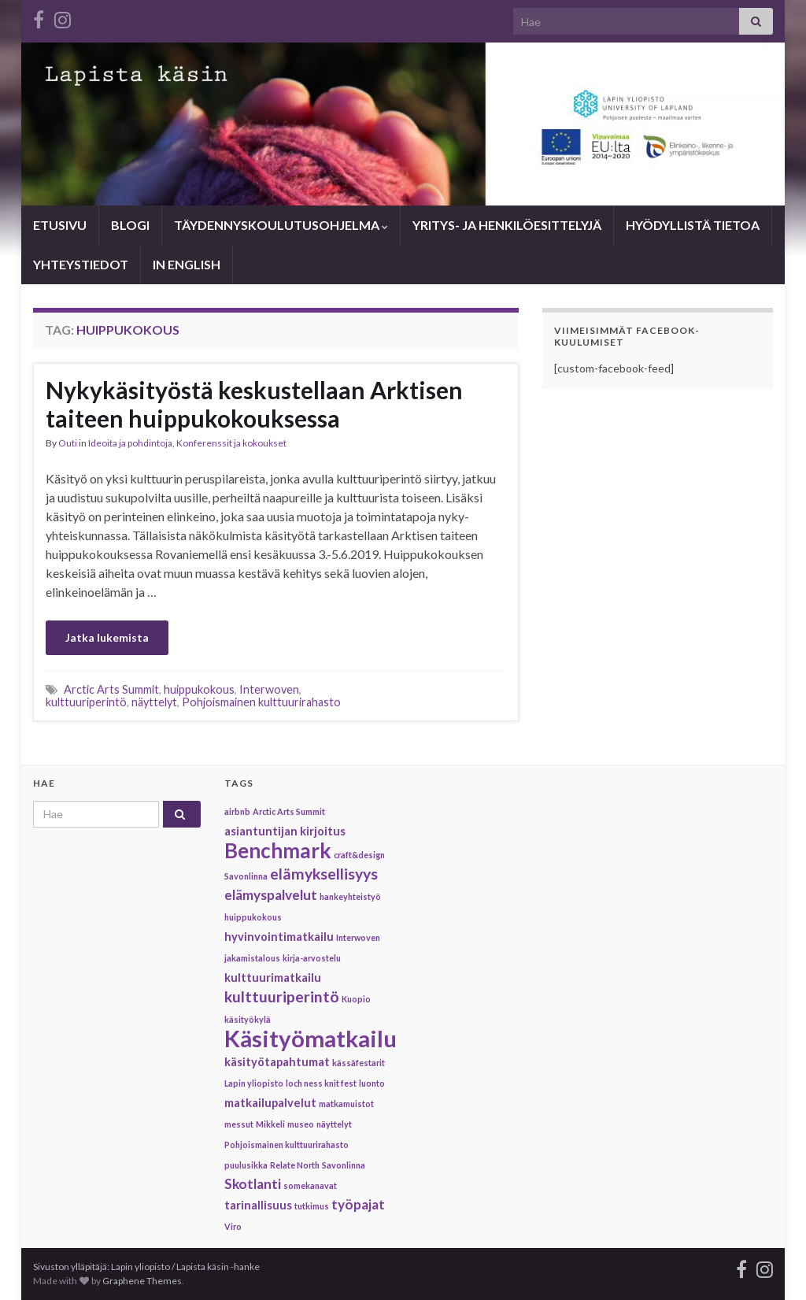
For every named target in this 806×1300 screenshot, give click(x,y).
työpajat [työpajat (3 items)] (358, 1204)
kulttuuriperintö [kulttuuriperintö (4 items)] (281, 996)
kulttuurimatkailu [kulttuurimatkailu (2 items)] (272, 977)
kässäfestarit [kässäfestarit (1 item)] (358, 1062)
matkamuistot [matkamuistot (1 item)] (346, 1103)
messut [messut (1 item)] (238, 1124)
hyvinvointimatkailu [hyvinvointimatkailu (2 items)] (279, 936)
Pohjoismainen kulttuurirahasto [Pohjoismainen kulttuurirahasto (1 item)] (286, 1144)
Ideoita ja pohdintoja (130, 443)
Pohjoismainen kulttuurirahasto (261, 702)
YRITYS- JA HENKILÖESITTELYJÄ (506, 224)
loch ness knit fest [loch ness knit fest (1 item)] (321, 1083)
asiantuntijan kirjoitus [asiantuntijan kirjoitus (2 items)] (285, 831)
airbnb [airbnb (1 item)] (237, 811)
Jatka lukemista (107, 637)
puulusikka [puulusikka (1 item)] (246, 1165)
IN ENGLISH (186, 264)
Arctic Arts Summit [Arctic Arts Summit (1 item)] (289, 811)
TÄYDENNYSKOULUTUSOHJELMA (281, 224)
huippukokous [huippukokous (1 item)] (253, 917)
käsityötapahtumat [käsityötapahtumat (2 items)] (277, 1062)
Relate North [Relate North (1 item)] (295, 1165)
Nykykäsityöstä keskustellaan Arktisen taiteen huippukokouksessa (254, 404)
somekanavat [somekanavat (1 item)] (310, 1185)
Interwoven (269, 689)
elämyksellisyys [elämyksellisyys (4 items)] (324, 874)
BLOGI (130, 224)
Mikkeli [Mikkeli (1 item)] (270, 1124)
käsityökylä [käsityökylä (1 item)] (247, 1019)
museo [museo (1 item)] (300, 1124)
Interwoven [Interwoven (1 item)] (358, 937)
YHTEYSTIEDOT (80, 264)
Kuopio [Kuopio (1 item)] (356, 999)
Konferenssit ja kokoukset (231, 443)
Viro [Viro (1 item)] (233, 1226)
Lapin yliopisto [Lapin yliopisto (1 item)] (253, 1083)
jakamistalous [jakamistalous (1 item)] (252, 958)
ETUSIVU (60, 224)
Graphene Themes (142, 1281)
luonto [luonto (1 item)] (372, 1083)
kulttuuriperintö (86, 702)
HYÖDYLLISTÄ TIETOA (693, 224)
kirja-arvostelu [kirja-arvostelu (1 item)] (312, 958)
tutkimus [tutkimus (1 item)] (311, 1206)
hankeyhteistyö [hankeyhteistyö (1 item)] (350, 896)
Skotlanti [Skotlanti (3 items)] (252, 1184)
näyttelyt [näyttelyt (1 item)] (334, 1124)
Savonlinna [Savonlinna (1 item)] (343, 1165)
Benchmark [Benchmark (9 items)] (277, 850)
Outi (67, 443)
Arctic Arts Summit (111, 689)
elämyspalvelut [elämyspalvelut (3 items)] (270, 895)
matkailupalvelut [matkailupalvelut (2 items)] (270, 1102)
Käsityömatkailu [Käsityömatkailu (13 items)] (310, 1038)
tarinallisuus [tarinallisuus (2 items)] (258, 1205)
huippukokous (199, 689)
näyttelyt (154, 702)
